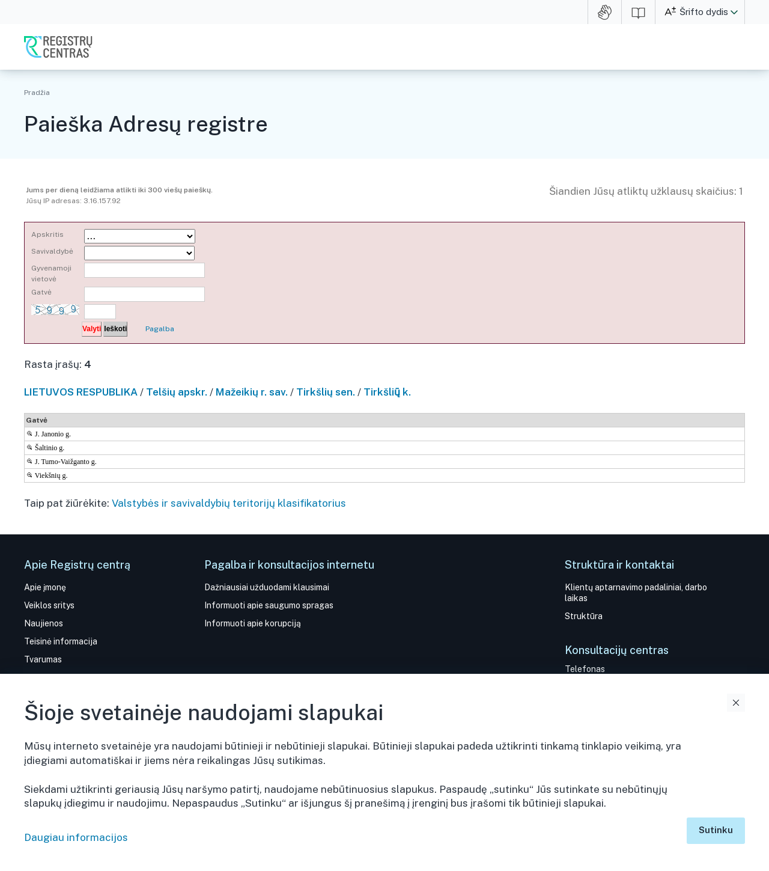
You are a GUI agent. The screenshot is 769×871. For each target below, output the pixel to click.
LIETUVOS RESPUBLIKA (81, 392)
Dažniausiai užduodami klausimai (266, 587)
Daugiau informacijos (76, 837)
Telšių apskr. (176, 392)
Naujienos (43, 623)
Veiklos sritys (49, 605)
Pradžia (37, 92)
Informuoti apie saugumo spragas (268, 605)
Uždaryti (736, 703)
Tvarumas (43, 659)
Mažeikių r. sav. (252, 392)
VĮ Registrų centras (58, 47)
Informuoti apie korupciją (252, 623)
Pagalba (159, 329)
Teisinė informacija (60, 641)
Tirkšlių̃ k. (387, 392)
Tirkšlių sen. (325, 392)
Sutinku (716, 830)
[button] (734, 12)
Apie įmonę (45, 587)
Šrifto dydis (703, 12)
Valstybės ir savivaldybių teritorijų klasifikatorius (229, 503)
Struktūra (584, 616)
